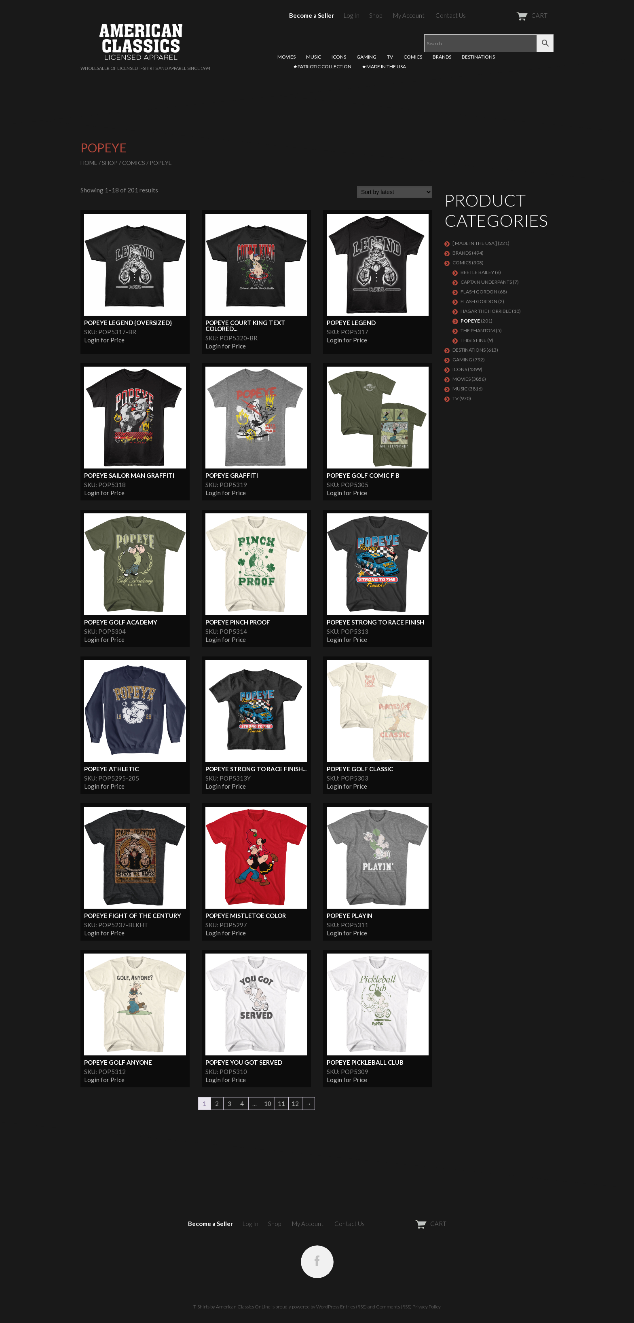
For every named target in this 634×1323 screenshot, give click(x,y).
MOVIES (286, 57)
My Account (409, 15)
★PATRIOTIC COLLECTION (322, 66)
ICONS (339, 57)
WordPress (327, 1307)
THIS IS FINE (473, 340)
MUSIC (313, 57)
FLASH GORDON (479, 301)
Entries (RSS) (353, 1307)
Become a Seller (311, 15)
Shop (375, 15)
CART (512, 15)
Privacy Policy (426, 1307)
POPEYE (470, 321)
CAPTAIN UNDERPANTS (486, 282)
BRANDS (442, 57)
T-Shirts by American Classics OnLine (232, 1307)
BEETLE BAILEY (477, 272)
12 (295, 1103)
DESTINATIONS (478, 57)
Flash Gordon (479, 292)
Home (88, 162)
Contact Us (450, 15)
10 (267, 1103)
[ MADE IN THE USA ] (474, 243)
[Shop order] (394, 192)
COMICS (413, 57)
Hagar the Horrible (486, 311)
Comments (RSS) (394, 1307)
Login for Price (104, 340)
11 (281, 1103)
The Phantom (478, 330)
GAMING (366, 57)
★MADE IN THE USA (384, 66)
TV (390, 57)
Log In (351, 15)
